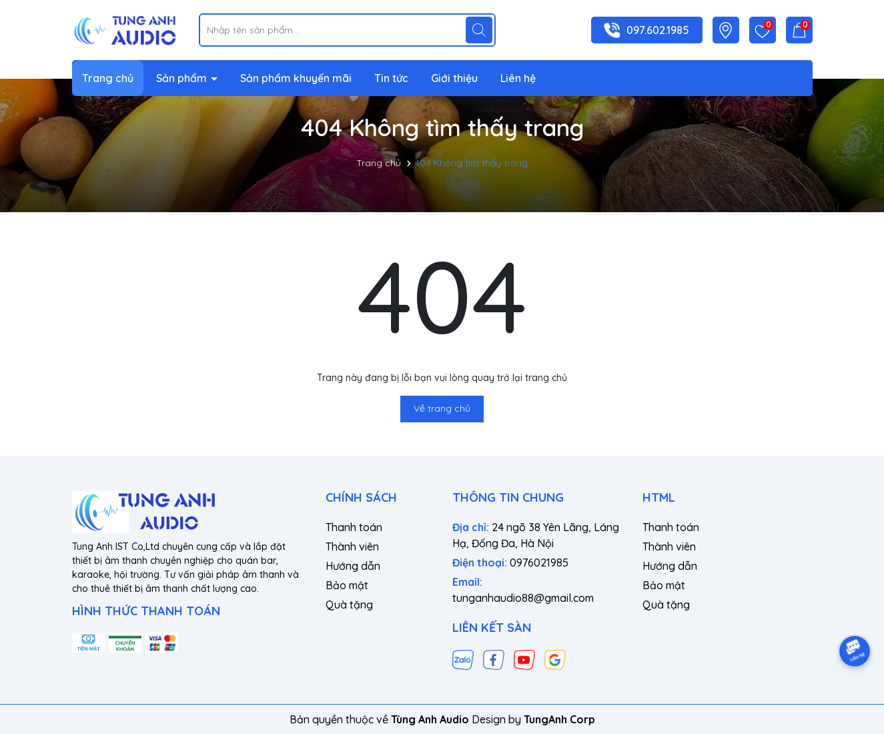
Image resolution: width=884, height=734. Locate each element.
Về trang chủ (442, 408)
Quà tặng (349, 604)
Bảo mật (347, 585)
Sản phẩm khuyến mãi (296, 78)
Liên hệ (518, 78)
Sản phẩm (182, 78)
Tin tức (391, 78)
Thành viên (352, 546)
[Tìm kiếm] (479, 30)
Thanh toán (354, 527)
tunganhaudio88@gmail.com (523, 598)
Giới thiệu (454, 78)
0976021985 (539, 562)
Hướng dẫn (353, 566)
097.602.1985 (657, 30)
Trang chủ (107, 78)
